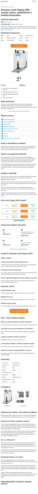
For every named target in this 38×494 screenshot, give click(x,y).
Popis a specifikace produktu (9, 119)
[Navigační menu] (33, 1)
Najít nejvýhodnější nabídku (19, 311)
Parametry (5, 133)
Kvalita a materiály (7, 124)
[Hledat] (36, 1)
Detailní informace (9, 29)
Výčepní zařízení (19, 24)
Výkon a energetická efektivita (9, 121)
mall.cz (7, 217)
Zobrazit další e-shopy (18, 220)
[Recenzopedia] (4, 1)
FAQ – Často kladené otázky (9, 131)
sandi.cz (7, 211)
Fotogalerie (6, 136)
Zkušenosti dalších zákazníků (9, 126)
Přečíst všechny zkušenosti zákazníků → (19, 249)
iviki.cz (7, 205)
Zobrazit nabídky (19, 46)
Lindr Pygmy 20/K (16, 365)
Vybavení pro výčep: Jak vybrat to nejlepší (12, 138)
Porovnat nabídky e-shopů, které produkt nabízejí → (19, 111)
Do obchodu (24, 205)
